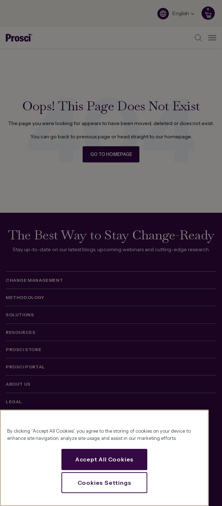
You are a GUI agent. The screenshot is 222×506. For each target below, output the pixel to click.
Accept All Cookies (104, 459)
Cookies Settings (104, 482)
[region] (104, 458)
